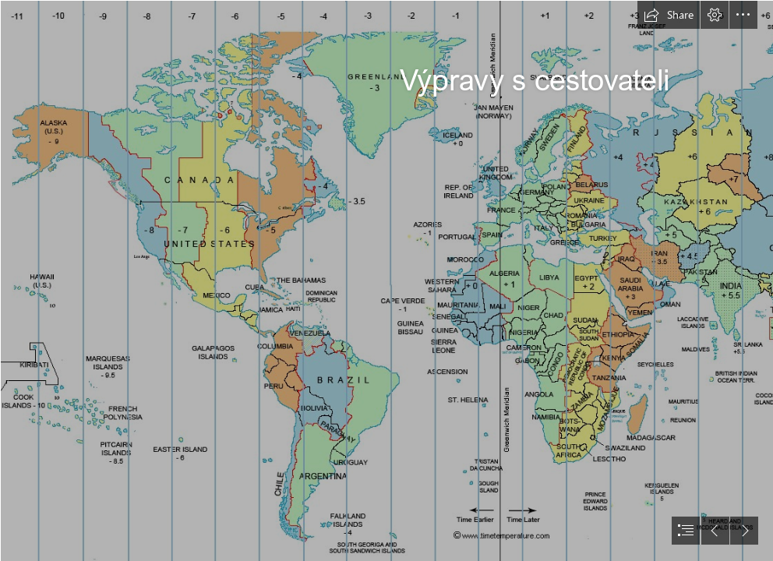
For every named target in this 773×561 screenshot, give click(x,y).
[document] (386, 280)
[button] (668, 15)
